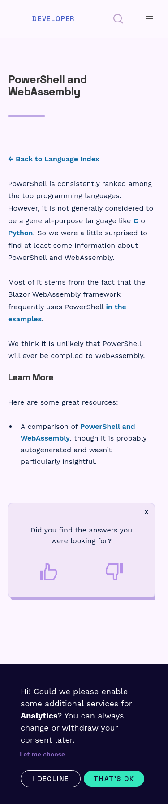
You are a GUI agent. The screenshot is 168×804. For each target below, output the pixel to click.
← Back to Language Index (53, 159)
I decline (50, 778)
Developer (53, 19)
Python (20, 233)
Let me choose (42, 754)
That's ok (114, 778)
